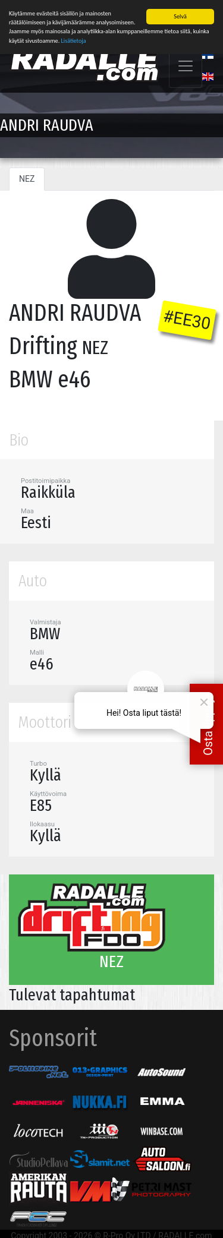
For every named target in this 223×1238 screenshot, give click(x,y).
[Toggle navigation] (185, 65)
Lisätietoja (73, 39)
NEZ (26, 177)
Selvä (180, 15)
